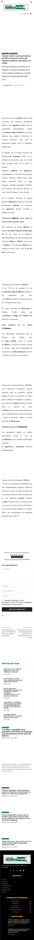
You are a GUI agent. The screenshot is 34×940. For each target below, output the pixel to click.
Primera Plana (13, 53)
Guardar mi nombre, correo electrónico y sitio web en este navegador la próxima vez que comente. (17, 602)
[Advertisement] (17, 33)
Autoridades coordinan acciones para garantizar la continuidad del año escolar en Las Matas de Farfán (13, 705)
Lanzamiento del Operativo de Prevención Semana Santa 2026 (13, 716)
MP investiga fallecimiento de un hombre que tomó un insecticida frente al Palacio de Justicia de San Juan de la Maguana (16, 817)
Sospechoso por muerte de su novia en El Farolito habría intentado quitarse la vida (16, 843)
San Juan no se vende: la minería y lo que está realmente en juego (12, 670)
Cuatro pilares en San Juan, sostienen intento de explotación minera (13, 680)
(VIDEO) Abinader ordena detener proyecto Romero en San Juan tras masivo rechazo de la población (16, 792)
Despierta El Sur (8, 85)
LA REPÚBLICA (5, 53)
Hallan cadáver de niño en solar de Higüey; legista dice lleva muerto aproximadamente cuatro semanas (25, 633)
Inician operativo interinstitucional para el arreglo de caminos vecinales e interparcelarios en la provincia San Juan (13, 692)
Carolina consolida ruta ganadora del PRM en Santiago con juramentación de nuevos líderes (17, 733)
